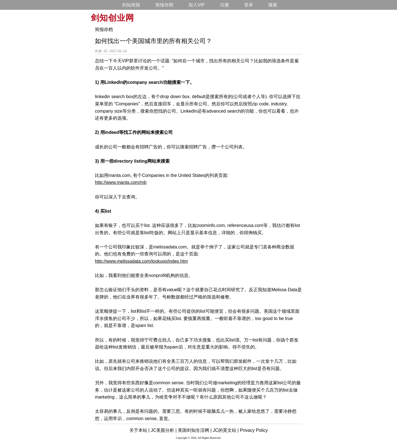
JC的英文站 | (226, 430)
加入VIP (196, 5)
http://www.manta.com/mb (120, 182)
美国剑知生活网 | (195, 430)
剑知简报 (131, 5)
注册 (224, 5)
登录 (248, 5)
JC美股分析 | (164, 430)
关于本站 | (139, 430)
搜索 (272, 5)
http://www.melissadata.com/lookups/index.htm (141, 261)
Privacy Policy (254, 430)
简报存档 (164, 5)
